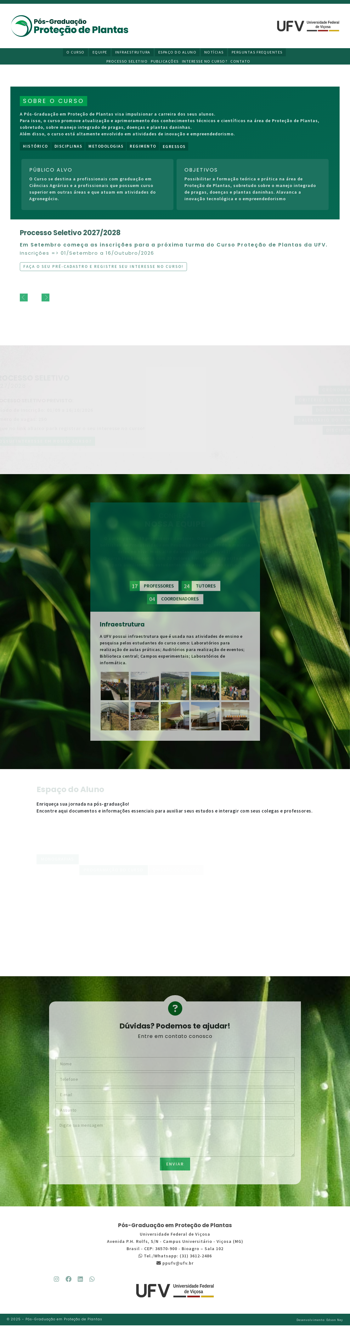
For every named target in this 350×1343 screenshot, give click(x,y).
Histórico (35, 148)
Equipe (100, 52)
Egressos (174, 150)
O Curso (76, 52)
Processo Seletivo (129, 62)
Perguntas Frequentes (256, 52)
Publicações (166, 62)
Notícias (213, 52)
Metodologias (105, 148)
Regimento (143, 148)
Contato (242, 62)
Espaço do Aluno (177, 52)
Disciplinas (68, 148)
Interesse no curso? (206, 62)
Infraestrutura (133, 52)
